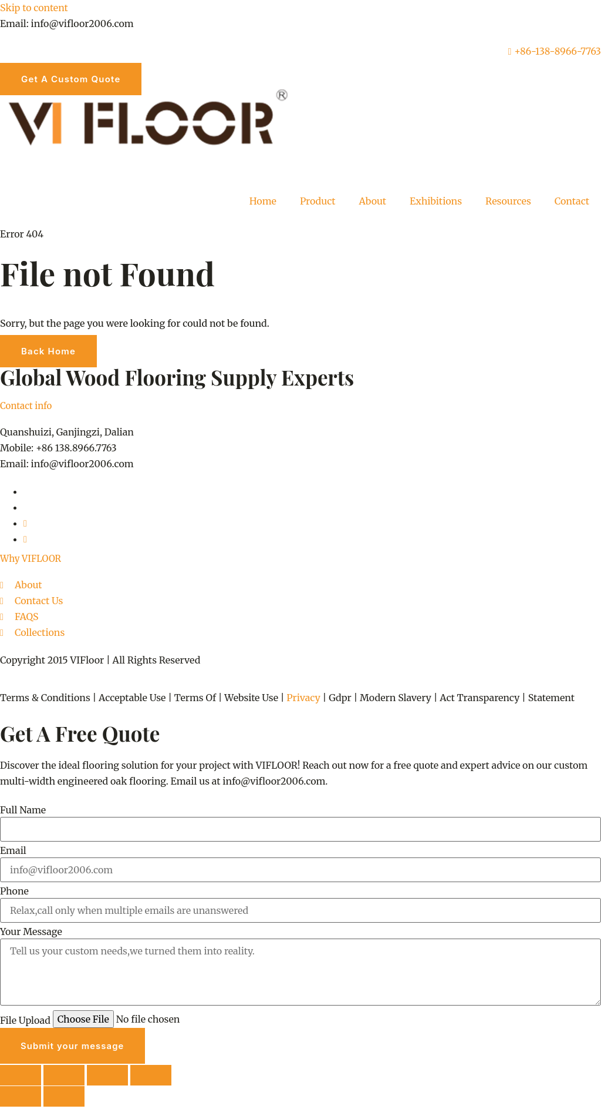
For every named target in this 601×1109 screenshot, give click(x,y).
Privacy (303, 697)
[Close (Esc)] (154, 1076)
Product (318, 201)
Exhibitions (436, 201)
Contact (572, 201)
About (373, 201)
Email (13, 850)
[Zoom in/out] (21, 1076)
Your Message (31, 931)
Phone (14, 891)
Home (262, 201)
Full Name (23, 810)
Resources (508, 201)
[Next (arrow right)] (66, 1098)
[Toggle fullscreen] (66, 1076)
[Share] (110, 1076)
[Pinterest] (25, 523)
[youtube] (25, 539)
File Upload (25, 1020)
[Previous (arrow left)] (21, 1098)
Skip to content (34, 8)
